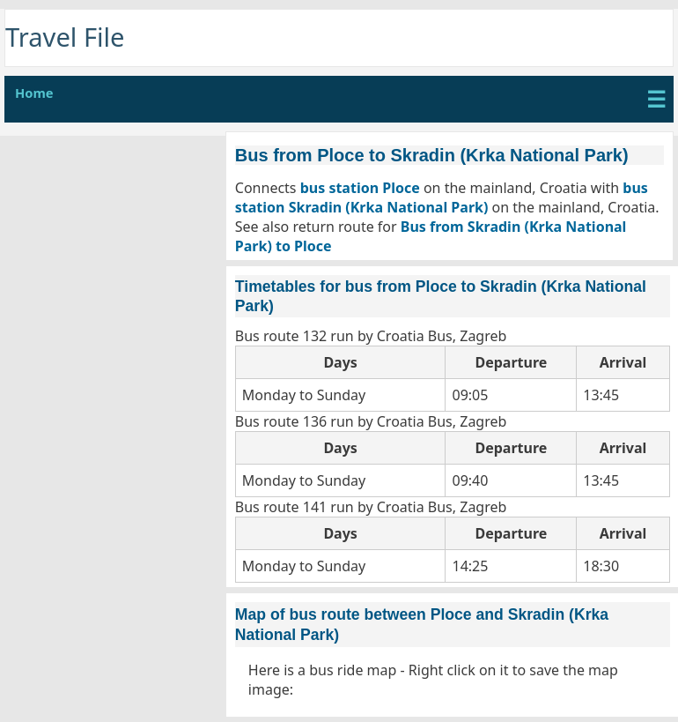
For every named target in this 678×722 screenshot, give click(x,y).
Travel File (65, 37)
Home (34, 92)
